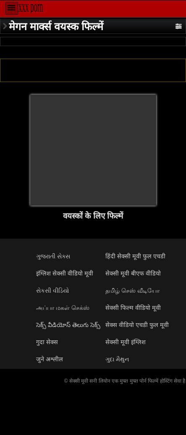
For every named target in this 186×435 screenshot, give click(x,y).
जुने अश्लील (49, 359)
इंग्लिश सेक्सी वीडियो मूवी (64, 273)
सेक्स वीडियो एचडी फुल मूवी (137, 325)
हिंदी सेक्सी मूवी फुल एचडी (135, 256)
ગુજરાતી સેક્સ (53, 256)
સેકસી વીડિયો (52, 290)
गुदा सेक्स (47, 342)
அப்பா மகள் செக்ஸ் (62, 307)
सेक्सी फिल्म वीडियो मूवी (133, 307)
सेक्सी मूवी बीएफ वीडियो (133, 273)
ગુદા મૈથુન (117, 359)
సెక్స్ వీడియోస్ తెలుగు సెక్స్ (68, 325)
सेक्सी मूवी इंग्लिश (125, 342)
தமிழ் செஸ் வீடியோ (132, 290)
